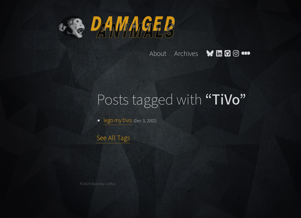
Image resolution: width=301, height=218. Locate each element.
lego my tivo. (118, 120)
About (157, 54)
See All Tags (113, 138)
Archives (186, 54)
